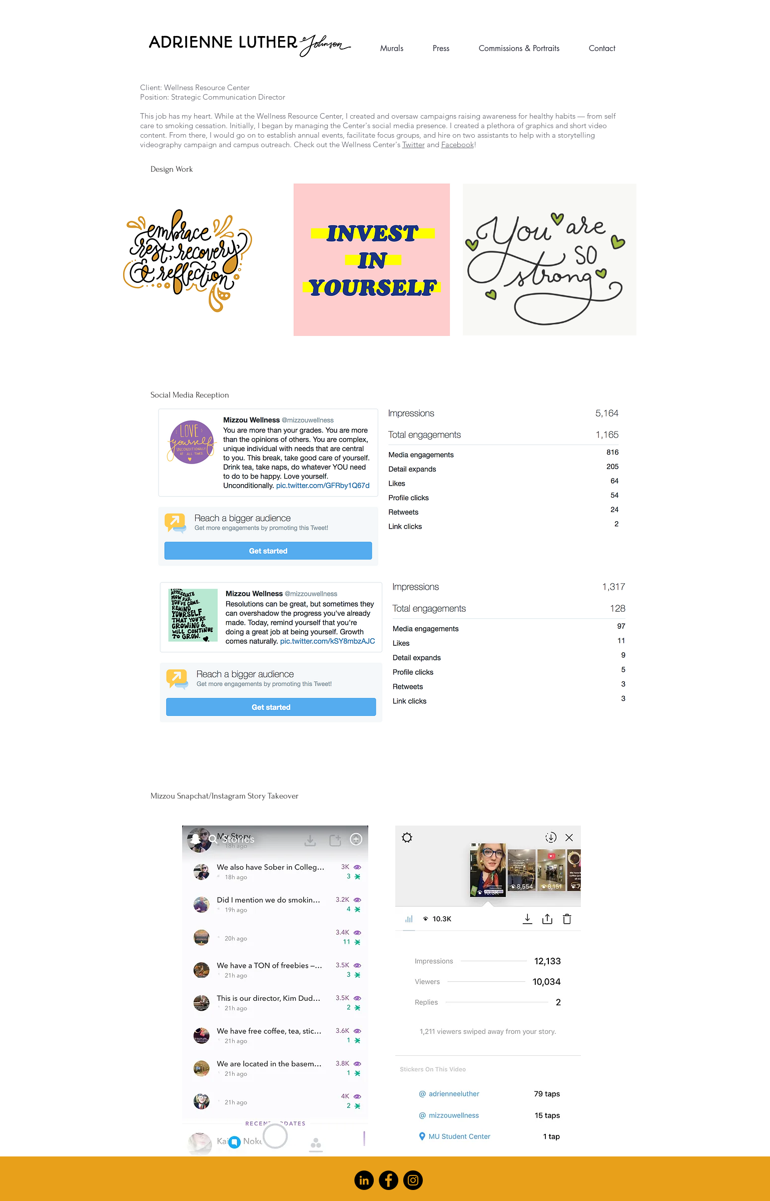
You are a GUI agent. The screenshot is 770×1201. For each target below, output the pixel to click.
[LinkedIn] (364, 1180)
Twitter (413, 144)
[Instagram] (413, 1180)
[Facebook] (388, 1180)
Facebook (457, 144)
